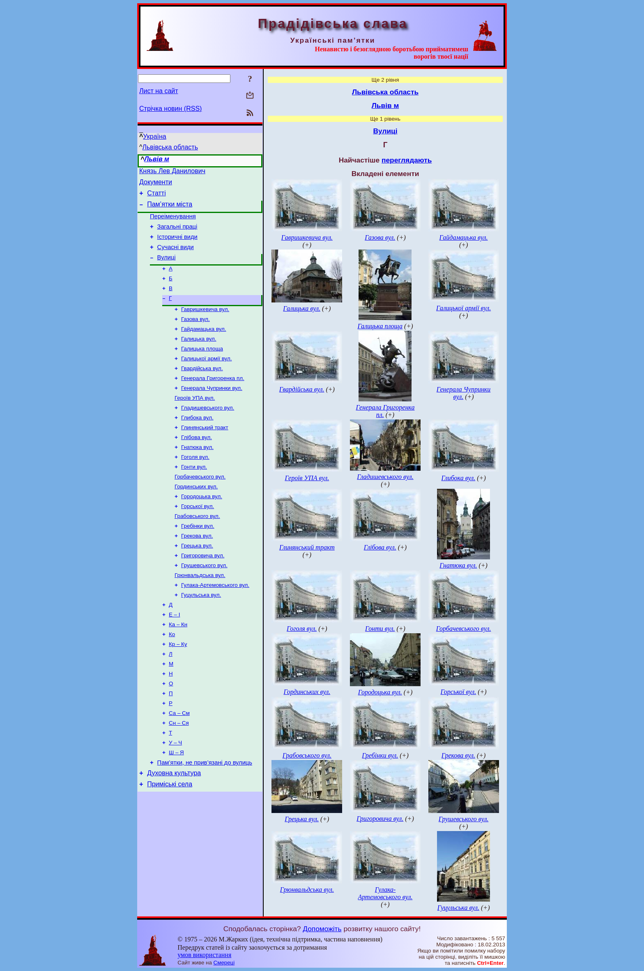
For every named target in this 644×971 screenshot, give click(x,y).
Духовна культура (174, 827)
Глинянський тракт (204, 452)
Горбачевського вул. (200, 506)
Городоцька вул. (201, 527)
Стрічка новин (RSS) (170, 108)
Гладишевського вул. (207, 431)
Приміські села (169, 839)
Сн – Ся (179, 772)
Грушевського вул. (204, 602)
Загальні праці (177, 234)
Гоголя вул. (195, 484)
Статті (156, 196)
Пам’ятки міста (169, 209)
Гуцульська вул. (201, 634)
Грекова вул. (197, 570)
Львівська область (170, 147)
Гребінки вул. (197, 559)
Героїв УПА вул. (195, 420)
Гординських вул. (196, 516)
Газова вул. (195, 335)
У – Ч (175, 794)
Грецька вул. (197, 580)
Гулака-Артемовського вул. (215, 623)
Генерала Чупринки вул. (211, 410)
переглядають (407, 160)
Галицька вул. (198, 356)
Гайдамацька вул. (203, 346)
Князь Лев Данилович (172, 172)
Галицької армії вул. (206, 378)
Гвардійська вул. (202, 388)
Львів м (156, 159)
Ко (172, 676)
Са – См (179, 762)
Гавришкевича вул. (205, 324)
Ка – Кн (178, 666)
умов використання (204, 954)
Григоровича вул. (202, 591)
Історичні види (177, 245)
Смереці (224, 963)
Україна (154, 136)
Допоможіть (322, 929)
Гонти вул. (194, 495)
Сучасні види (175, 257)
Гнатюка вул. (197, 474)
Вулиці (166, 268)
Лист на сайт (158, 90)
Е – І (174, 655)
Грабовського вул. (197, 548)
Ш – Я (176, 805)
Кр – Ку (178, 687)
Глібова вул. (196, 463)
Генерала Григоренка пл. (212, 399)
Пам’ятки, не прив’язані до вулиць (204, 816)
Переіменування (173, 222)
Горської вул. (197, 538)
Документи (155, 184)
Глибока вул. (197, 442)
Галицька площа (202, 367)
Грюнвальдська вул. (200, 612)
